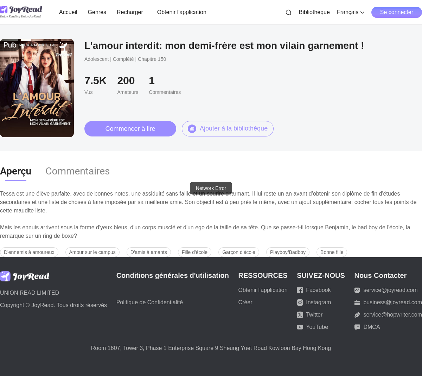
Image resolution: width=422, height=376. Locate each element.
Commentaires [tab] (77, 171)
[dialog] (211, 188)
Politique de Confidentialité (149, 302)
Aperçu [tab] (15, 171)
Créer (245, 302)
